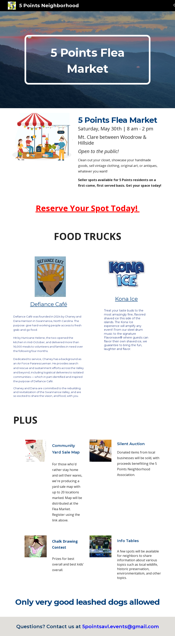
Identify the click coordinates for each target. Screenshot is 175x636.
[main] (87, 60)
